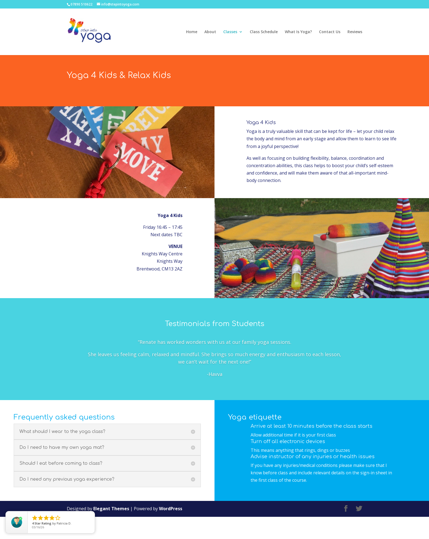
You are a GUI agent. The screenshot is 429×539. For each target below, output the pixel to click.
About (210, 32)
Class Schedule (264, 32)
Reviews (354, 32)
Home (191, 32)
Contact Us (329, 32)
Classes (230, 32)
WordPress (170, 531)
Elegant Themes (111, 531)
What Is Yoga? (298, 32)
